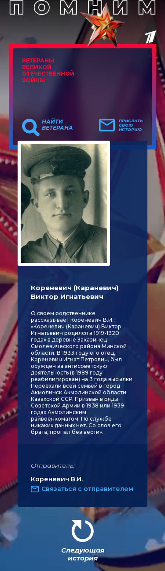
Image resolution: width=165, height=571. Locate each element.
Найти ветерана (57, 125)
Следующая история (82, 554)
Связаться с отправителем (87, 489)
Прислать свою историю (131, 125)
